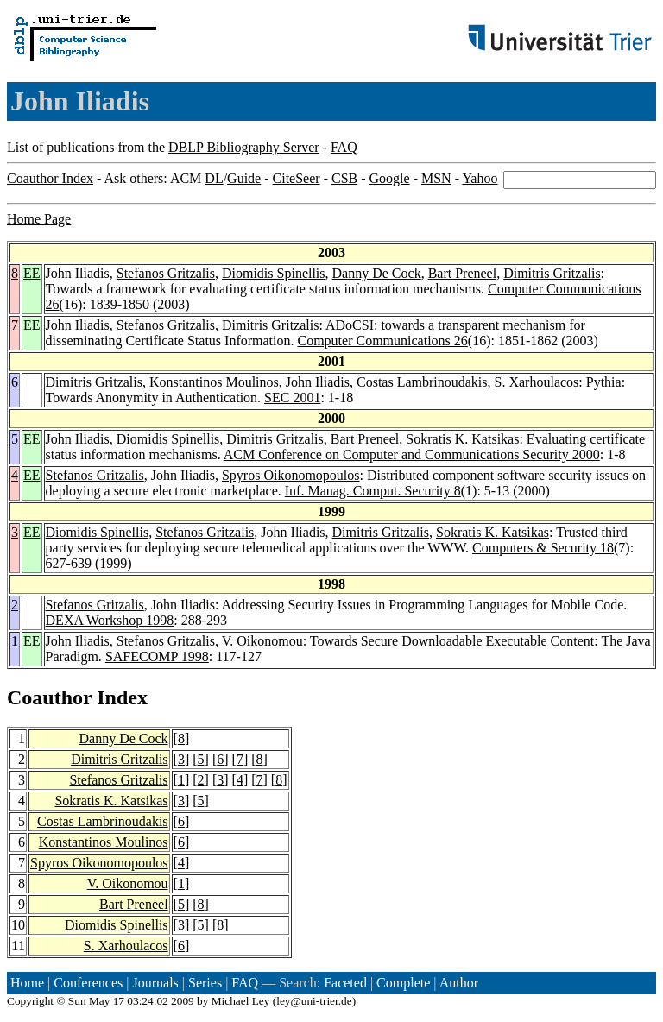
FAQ (344, 147)
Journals (155, 982)
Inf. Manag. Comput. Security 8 (373, 490)
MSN (436, 178)
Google (389, 178)
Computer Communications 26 (382, 340)
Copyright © (36, 1000)
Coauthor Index (50, 178)
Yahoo (479, 178)
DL (214, 178)
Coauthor (49, 697)
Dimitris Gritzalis (551, 273)
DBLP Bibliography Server (243, 147)
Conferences (88, 982)
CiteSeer (296, 178)
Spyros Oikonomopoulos (291, 475)
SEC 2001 (292, 397)
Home (27, 982)
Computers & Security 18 (543, 547)
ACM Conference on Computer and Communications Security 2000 (412, 454)
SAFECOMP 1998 (157, 656)
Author (458, 982)
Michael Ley (241, 1000)
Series (205, 982)
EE (32, 273)
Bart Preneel (462, 273)
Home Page (39, 218)
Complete (403, 982)
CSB (344, 178)
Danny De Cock (376, 273)
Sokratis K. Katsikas (462, 439)
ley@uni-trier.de (313, 1000)
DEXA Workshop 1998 (110, 620)
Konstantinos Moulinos (214, 382)
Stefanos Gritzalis (166, 273)
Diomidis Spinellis (273, 273)
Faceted (345, 982)
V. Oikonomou (262, 641)
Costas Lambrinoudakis (422, 382)
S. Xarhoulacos (537, 382)
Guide (244, 178)
